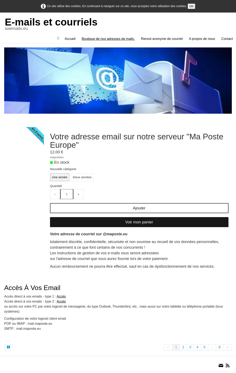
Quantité (56, 186)
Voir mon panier (139, 222)
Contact (227, 39)
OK (191, 6)
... (212, 347)
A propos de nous (202, 39)
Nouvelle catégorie (63, 169)
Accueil (70, 39)
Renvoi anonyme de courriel (162, 39)
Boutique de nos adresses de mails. (108, 39)
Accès (61, 296)
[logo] (53, 25)
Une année (59, 177)
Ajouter (139, 208)
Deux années (82, 177)
